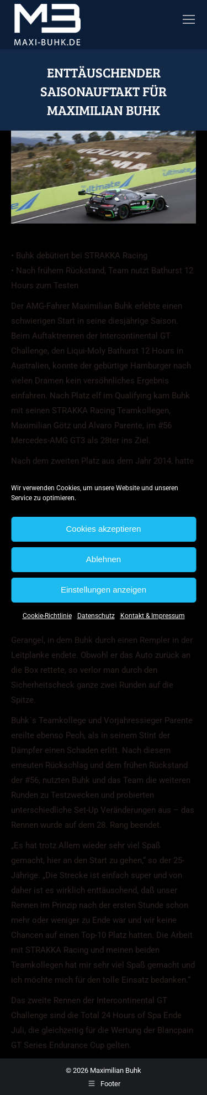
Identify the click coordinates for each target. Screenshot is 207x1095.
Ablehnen (103, 559)
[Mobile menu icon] (189, 19)
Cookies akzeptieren (103, 528)
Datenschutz (96, 616)
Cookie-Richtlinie (47, 616)
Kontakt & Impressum (152, 616)
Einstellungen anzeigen (103, 589)
